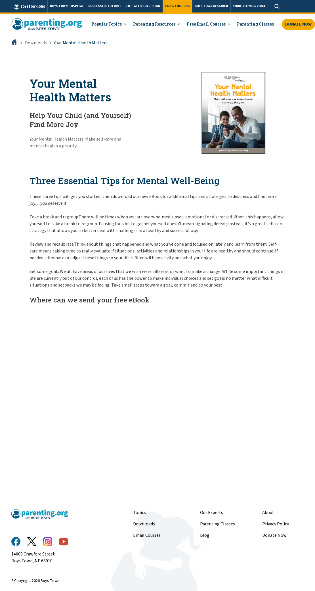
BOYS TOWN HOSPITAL (66, 6)
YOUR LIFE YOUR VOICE (249, 6)
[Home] (14, 43)
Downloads (36, 43)
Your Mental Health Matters (81, 43)
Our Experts (211, 512)
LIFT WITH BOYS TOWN (143, 6)
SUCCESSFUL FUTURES (104, 6)
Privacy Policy (275, 524)
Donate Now (274, 535)
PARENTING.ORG (177, 6)
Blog (204, 535)
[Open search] (276, 6)
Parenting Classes (217, 524)
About (268, 512)
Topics (139, 512)
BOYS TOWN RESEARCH (211, 6)
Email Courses (147, 535)
